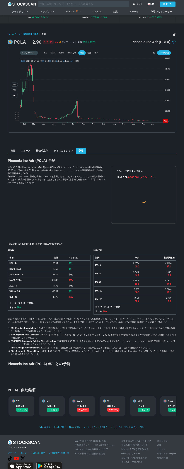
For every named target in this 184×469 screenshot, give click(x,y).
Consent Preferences (59, 453)
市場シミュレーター (161, 11)
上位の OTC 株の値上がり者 (134, 445)
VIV (18, 401)
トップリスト (47, 11)
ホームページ (14, 34)
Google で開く (60, 427)
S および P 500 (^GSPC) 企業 (134, 449)
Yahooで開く (45, 427)
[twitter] (174, 35)
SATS (79, 401)
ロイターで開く (138, 427)
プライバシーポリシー (18, 453)
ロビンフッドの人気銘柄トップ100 (91, 449)
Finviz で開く (75, 427)
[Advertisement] (92, 141)
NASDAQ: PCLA (31, 34)
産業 (115, 11)
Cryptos (97, 11)
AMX (170, 401)
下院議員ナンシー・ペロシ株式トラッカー (95, 445)
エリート (134, 11)
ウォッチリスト (20, 11)
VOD (140, 401)
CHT (109, 401)
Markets (73, 11)
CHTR (49, 401)
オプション (162, 441)
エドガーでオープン (119, 427)
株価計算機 (162, 458)
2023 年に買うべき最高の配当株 (90, 441)
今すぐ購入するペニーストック (136, 441)
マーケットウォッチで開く (95, 427)
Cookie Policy (39, 453)
